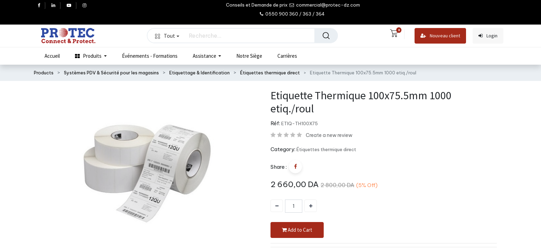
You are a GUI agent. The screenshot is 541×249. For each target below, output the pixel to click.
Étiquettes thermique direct (270, 72)
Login (487, 35)
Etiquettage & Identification (199, 72)
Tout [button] (167, 35)
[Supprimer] (276, 206)
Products (44, 72)
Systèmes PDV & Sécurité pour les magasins (111, 72)
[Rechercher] (326, 36)
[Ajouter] (310, 206)
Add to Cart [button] (297, 230)
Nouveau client (440, 35)
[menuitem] (52, 56)
